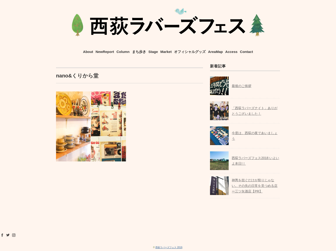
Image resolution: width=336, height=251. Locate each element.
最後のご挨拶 (241, 86)
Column (123, 52)
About (88, 52)
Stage (153, 52)
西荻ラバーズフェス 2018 (168, 247)
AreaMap (215, 52)
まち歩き (139, 52)
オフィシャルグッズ (190, 52)
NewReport (105, 52)
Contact (246, 52)
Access (231, 52)
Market (166, 52)
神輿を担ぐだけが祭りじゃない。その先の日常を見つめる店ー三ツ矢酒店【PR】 (254, 185)
